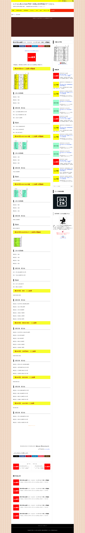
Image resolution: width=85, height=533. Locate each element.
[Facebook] (22, 46)
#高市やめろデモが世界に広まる (32, 50)
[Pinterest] (29, 46)
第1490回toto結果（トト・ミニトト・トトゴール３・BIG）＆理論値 (34, 488)
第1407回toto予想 (46, 446)
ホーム (14, 14)
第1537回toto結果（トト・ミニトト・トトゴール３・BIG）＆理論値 (34, 496)
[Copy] (47, 46)
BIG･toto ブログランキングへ (63, 64)
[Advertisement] (42, 27)
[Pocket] (41, 46)
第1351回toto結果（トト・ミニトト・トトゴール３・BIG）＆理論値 (34, 513)
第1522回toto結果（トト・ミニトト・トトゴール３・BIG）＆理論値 (34, 505)
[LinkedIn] (35, 46)
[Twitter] (16, 46)
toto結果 (18, 14)
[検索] (73, 1)
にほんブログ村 (63, 238)
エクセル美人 (47, 449)
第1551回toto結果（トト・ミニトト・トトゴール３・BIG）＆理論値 (34, 480)
